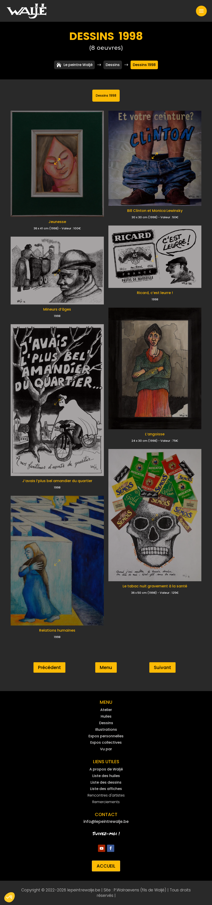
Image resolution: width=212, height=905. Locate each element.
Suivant (162, 667)
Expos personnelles (106, 736)
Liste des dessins (106, 782)
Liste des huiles (106, 775)
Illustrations (106, 729)
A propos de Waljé (106, 769)
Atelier (106, 709)
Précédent (49, 667)
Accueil (106, 866)
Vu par (106, 749)
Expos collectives (106, 742)
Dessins (106, 723)
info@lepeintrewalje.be (106, 821)
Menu (106, 667)
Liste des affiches (106, 788)
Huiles (106, 716)
